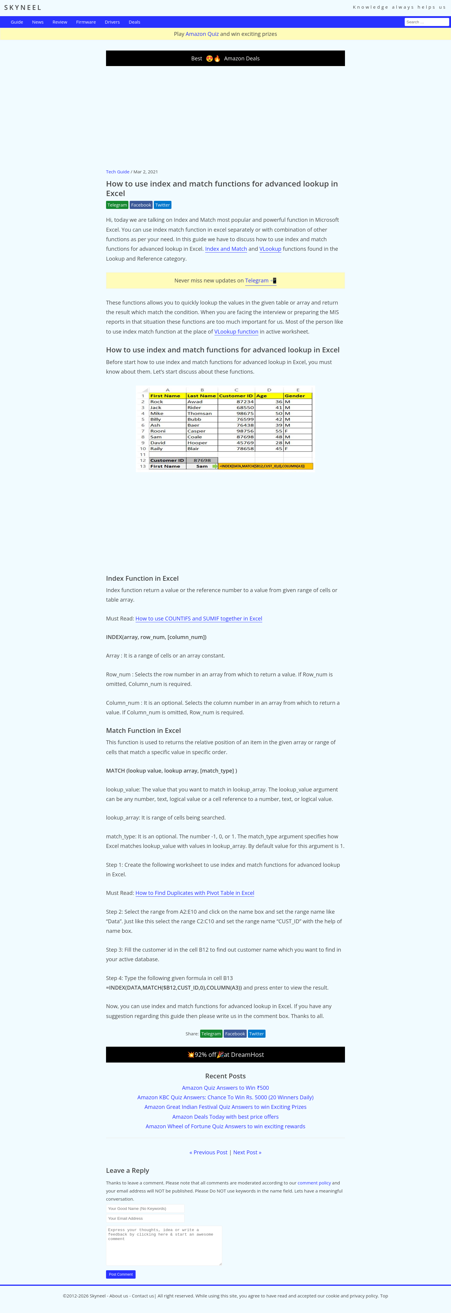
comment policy (314, 1183)
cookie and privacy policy (352, 1303)
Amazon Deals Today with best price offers (225, 1116)
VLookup (270, 248)
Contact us (143, 1303)
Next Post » (247, 1152)
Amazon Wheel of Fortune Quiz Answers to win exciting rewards (225, 1126)
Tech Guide (117, 172)
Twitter (162, 205)
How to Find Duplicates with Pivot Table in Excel (195, 892)
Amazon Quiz (202, 33)
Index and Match (226, 248)
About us (118, 1303)
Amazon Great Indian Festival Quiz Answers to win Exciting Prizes (226, 1106)
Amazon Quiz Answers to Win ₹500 (225, 1087)
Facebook (141, 205)
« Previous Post (209, 1152)
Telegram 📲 (261, 280)
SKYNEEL (23, 7)
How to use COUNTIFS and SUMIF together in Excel (199, 618)
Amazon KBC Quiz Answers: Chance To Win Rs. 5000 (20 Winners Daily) (225, 1097)
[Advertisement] (225, 117)
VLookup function (236, 331)
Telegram (117, 205)
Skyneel (97, 1303)
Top (384, 1303)
